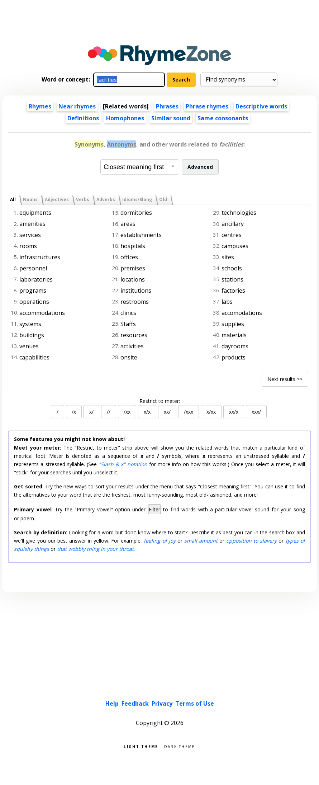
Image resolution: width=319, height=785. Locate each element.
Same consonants (222, 118)
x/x (147, 411)
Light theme (141, 746)
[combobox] (139, 167)
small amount (201, 540)
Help (112, 703)
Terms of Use (194, 703)
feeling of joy (159, 540)
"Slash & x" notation (123, 464)
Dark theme (179, 746)
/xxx (188, 411)
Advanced (200, 166)
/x (74, 411)
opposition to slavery (251, 540)
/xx (127, 411)
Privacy (162, 703)
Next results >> (285, 379)
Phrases (167, 106)
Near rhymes (77, 106)
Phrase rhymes (207, 106)
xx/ (167, 411)
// (108, 411)
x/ (91, 411)
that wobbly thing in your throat (95, 548)
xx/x (233, 411)
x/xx (211, 411)
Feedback (135, 703)
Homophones (125, 118)
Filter (154, 509)
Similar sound (170, 118)
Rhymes (40, 106)
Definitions (83, 118)
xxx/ (256, 411)
